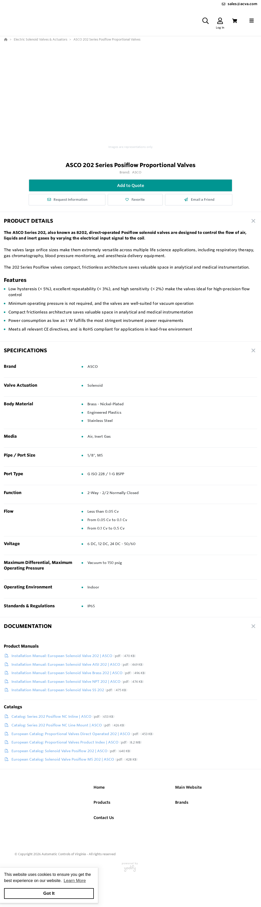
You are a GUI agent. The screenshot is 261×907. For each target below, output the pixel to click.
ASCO (137, 172)
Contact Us (104, 817)
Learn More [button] (75, 880)
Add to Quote (130, 185)
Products (102, 802)
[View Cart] (234, 20)
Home (99, 787)
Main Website (188, 787)
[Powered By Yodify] (130, 869)
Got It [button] (49, 893)
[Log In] (220, 20)
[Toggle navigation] (251, 20)
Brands (181, 802)
